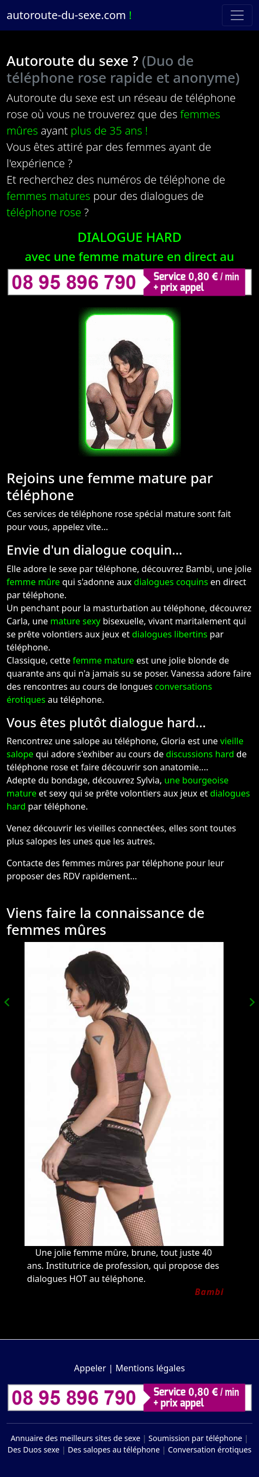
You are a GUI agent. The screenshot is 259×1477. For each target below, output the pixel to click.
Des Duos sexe (34, 1449)
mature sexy (75, 621)
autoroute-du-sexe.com (69, 15)
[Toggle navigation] (237, 15)
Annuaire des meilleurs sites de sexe (75, 1438)
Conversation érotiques (209, 1449)
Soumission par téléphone (195, 1438)
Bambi (209, 1292)
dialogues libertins (170, 634)
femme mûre (33, 582)
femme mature (103, 660)
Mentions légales (150, 1368)
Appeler (90, 1368)
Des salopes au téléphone (114, 1449)
